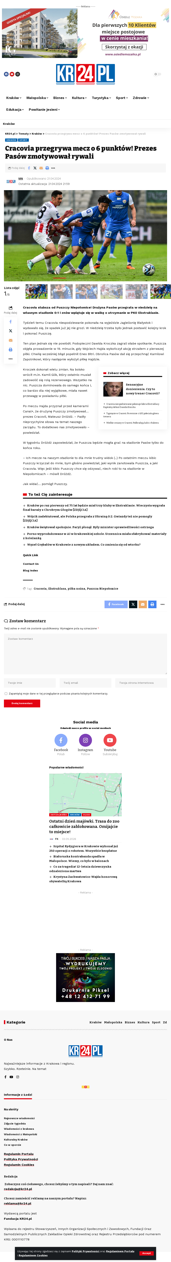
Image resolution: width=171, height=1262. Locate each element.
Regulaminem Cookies (33, 1255)
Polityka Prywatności (21, 1159)
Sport (23, 140)
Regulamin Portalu (19, 1154)
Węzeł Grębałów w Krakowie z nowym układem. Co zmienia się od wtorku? (84, 544)
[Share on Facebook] (29, 168)
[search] (143, 74)
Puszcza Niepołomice (102, 588)
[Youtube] (110, 745)
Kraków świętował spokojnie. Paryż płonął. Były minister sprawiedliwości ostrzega (90, 527)
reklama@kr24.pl (17, 1203)
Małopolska (113, 1022)
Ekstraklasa (57, 588)
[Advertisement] (85, 920)
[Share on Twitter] (35, 168)
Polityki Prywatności (86, 1251)
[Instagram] (85, 745)
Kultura (143, 1022)
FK (56, 838)
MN (20, 178)
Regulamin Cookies (19, 1164)
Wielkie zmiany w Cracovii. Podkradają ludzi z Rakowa (132, 423)
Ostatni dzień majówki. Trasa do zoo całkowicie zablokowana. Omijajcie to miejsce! (84, 826)
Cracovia (40, 588)
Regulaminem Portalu (120, 1251)
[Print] (47, 168)
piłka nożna (76, 588)
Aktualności (59, 815)
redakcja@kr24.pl (18, 1189)
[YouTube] (11, 1077)
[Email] (41, 168)
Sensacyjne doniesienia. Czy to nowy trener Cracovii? (143, 389)
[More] (53, 168)
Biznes (130, 1022)
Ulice (86, 815)
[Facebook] (61, 745)
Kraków (11, 140)
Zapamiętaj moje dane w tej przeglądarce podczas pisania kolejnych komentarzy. (58, 693)
